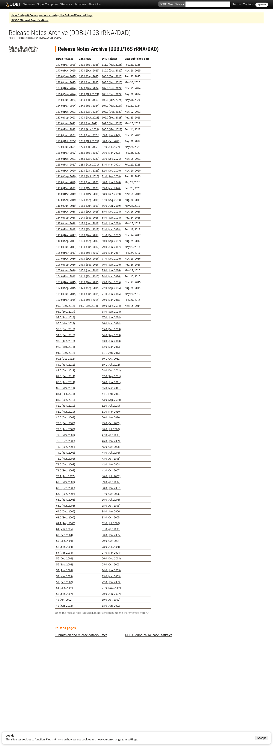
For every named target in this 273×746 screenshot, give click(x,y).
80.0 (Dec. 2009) (65, 417)
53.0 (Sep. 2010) (111, 399)
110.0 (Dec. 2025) (112, 70)
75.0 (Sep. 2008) (65, 446)
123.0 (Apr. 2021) (89, 164)
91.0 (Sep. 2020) (111, 176)
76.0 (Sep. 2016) (111, 264)
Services (29, 4)
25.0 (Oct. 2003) (111, 564)
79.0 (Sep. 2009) (65, 423)
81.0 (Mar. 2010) (65, 411)
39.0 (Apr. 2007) (111, 482)
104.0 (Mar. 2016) (66, 276)
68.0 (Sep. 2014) (111, 311)
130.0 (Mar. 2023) (66, 129)
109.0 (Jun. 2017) (66, 247)
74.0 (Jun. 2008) (65, 452)
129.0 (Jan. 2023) (66, 135)
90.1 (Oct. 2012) (65, 358)
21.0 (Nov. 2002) (111, 588)
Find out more (54, 739)
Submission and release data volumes (81, 635)
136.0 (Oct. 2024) (89, 94)
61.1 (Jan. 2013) (111, 352)
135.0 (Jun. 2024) (66, 100)
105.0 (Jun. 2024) (112, 100)
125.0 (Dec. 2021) (66, 158)
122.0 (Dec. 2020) (66, 170)
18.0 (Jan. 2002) (111, 605)
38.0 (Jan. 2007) (111, 488)
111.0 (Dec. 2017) (66, 235)
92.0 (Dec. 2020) (111, 170)
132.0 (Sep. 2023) (66, 117)
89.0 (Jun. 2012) (65, 364)
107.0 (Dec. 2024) (112, 88)
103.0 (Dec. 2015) (66, 282)
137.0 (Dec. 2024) (66, 88)
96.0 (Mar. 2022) (111, 152)
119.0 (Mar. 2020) (66, 188)
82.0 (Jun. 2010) (65, 405)
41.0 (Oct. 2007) (111, 470)
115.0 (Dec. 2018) (66, 211)
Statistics (66, 4)
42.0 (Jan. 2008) (111, 464)
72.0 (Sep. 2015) (111, 288)
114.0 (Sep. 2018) (66, 217)
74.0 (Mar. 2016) (111, 276)
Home (12, 37)
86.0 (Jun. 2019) (111, 205)
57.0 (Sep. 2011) (111, 376)
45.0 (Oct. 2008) (111, 446)
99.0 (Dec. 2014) (65, 305)
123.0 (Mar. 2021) (66, 164)
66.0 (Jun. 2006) (65, 499)
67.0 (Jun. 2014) (111, 317)
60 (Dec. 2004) (64, 535)
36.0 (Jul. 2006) (111, 499)
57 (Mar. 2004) (64, 552)
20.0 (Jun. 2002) (111, 594)
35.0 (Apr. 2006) (111, 505)
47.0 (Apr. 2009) (111, 435)
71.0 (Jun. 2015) (111, 294)
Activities (80, 4)
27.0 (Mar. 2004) (111, 552)
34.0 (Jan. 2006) (111, 511)
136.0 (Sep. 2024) (66, 94)
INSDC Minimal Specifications (29, 20)
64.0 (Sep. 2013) (111, 335)
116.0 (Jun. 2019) (66, 205)
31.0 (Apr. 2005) (111, 529)
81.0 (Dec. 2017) (111, 235)
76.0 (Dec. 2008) (65, 441)
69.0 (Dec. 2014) (111, 305)
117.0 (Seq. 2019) (66, 200)
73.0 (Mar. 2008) (65, 458)
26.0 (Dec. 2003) (111, 558)
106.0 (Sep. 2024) (112, 94)
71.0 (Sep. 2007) (65, 470)
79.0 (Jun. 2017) (111, 247)
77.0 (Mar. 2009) (65, 435)
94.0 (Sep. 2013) (65, 335)
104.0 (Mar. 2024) (112, 105)
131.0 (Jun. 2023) (66, 123)
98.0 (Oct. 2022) (111, 141)
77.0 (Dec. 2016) (111, 258)
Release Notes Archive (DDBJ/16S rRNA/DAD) (40, 37)
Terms (236, 4)
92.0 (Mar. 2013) (65, 346)
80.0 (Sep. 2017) (111, 241)
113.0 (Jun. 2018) (66, 223)
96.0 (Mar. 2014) (65, 323)
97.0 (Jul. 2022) (111, 147)
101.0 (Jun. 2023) (112, 123)
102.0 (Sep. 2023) (112, 117)
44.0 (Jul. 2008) (111, 452)
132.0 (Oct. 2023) (89, 117)
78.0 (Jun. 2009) (65, 429)
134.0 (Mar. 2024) (66, 105)
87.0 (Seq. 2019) (111, 200)
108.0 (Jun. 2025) (112, 82)
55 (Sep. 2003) (64, 564)
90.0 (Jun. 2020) (111, 182)
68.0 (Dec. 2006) (65, 488)
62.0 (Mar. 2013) (111, 346)
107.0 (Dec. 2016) (66, 258)
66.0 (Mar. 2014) (111, 323)
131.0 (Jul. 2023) (88, 123)
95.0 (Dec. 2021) (111, 158)
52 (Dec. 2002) (64, 582)
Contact (248, 4)
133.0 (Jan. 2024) (89, 111)
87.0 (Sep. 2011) (65, 376)
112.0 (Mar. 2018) (66, 229)
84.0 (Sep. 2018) (111, 217)
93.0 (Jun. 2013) (65, 341)
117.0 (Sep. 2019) (89, 200)
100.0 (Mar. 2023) (112, 129)
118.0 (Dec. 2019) (66, 194)
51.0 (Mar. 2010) (111, 411)
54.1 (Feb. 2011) (111, 393)
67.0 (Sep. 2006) (65, 493)
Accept (261, 738)
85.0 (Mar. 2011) (65, 388)
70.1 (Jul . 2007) (65, 476)
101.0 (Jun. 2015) (66, 294)
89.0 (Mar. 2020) (111, 188)
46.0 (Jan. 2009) (111, 441)
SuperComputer (47, 4)
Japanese (261, 4)
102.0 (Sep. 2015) (66, 288)
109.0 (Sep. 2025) (112, 76)
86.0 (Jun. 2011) (65, 382)
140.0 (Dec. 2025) (66, 70)
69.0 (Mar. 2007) (65, 482)
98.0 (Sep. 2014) (65, 311)
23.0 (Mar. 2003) (111, 576)
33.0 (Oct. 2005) (111, 517)
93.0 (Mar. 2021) (111, 164)
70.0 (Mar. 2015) (111, 299)
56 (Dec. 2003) (64, 558)
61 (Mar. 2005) (64, 529)
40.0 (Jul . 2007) (111, 476)
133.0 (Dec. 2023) (66, 111)
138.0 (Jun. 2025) (66, 82)
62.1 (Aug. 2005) (65, 523)
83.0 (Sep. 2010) (65, 399)
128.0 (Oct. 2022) (66, 141)
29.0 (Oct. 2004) (111, 540)
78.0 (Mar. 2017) (111, 252)
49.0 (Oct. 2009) (111, 423)
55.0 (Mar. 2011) (111, 388)
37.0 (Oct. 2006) (111, 493)
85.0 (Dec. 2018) (111, 211)
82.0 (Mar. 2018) (111, 229)
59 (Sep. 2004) (64, 540)
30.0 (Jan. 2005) (111, 535)
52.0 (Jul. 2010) (111, 405)
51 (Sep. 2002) (64, 588)
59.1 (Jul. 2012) (111, 364)
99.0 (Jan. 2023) (111, 135)
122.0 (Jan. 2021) (89, 170)
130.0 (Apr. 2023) (89, 129)
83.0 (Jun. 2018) (111, 223)
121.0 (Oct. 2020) (89, 176)
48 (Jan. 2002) (64, 605)
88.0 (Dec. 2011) (65, 370)
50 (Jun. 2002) (64, 594)
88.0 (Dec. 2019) (111, 194)
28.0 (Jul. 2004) (111, 546)
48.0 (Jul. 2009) (111, 429)
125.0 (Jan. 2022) (89, 158)
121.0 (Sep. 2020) (66, 176)
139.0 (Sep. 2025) (66, 76)
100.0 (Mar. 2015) (66, 299)
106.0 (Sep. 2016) (66, 264)
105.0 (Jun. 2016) (66, 270)
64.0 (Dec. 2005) (65, 511)
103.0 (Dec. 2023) (112, 111)
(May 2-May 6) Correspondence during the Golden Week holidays (51, 15)
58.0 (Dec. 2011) (111, 370)
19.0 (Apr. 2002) (111, 599)
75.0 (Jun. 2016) (111, 270)
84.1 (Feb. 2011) (65, 393)
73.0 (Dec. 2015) (111, 282)
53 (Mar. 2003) (64, 576)
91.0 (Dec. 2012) (65, 352)
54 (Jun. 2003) (64, 570)
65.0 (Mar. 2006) (65, 505)
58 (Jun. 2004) (64, 546)
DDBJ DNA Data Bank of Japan (13, 4)
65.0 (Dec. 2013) (111, 329)
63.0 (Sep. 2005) (65, 517)
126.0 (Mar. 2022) (66, 152)
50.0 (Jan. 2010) (111, 417)
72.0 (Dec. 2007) (65, 464)
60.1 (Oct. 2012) (111, 358)
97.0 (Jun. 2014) (65, 317)
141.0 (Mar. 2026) (66, 64)
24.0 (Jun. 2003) (111, 570)
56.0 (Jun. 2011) (111, 382)
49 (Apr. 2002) (64, 599)
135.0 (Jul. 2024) (88, 100)
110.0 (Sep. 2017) (66, 241)
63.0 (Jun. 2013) (111, 341)
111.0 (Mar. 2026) (112, 64)
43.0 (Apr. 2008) (111, 458)
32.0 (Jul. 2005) (111, 523)
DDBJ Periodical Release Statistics (148, 635)
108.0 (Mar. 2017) (66, 252)
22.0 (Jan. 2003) (111, 582)
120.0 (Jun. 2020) (66, 182)
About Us (94, 4)
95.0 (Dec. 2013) (65, 329)
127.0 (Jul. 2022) (65, 147)
